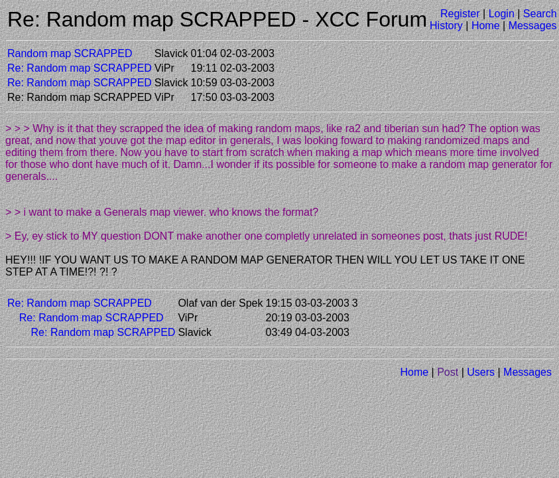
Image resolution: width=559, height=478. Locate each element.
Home (485, 25)
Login (502, 13)
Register (460, 13)
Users (481, 372)
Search (540, 13)
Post (447, 372)
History (446, 25)
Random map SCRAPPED (70, 53)
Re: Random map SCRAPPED (79, 68)
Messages (533, 25)
